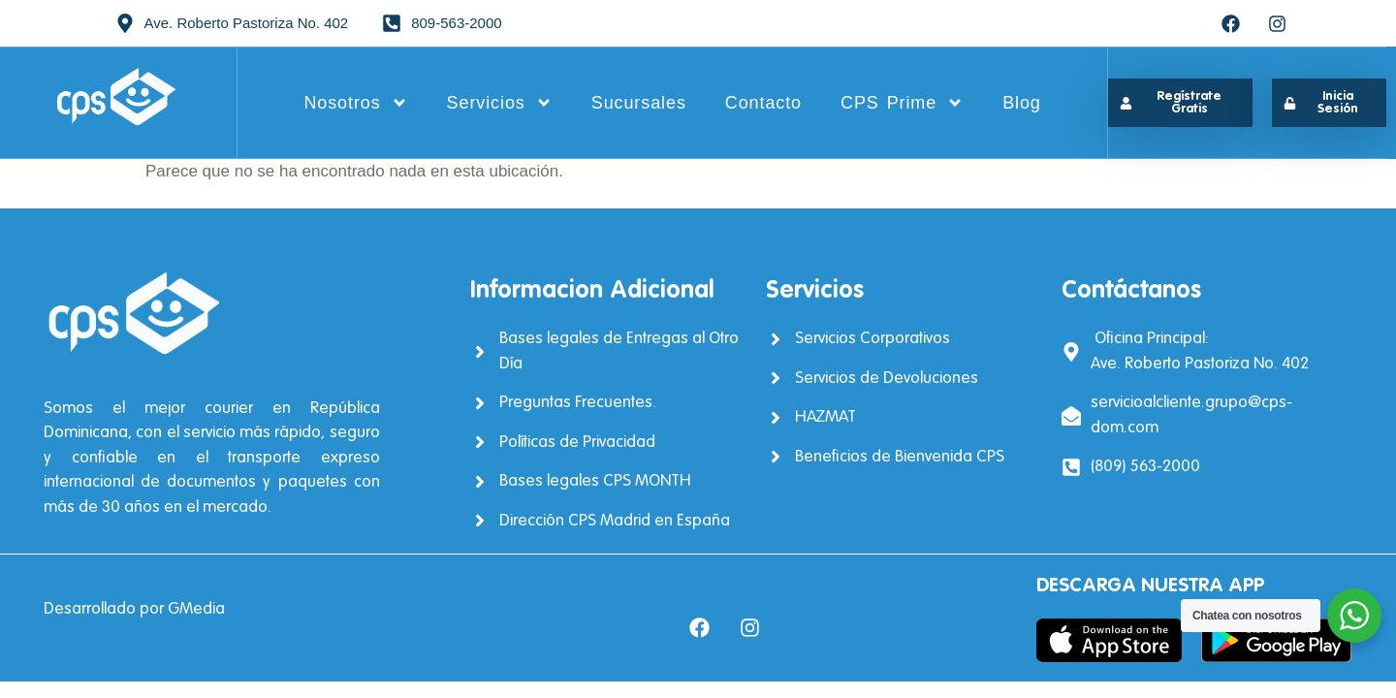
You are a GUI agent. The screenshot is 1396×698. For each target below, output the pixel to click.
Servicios (500, 102)
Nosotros (355, 102)
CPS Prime (902, 102)
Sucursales (638, 102)
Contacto (763, 102)
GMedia (196, 609)
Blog (1021, 102)
